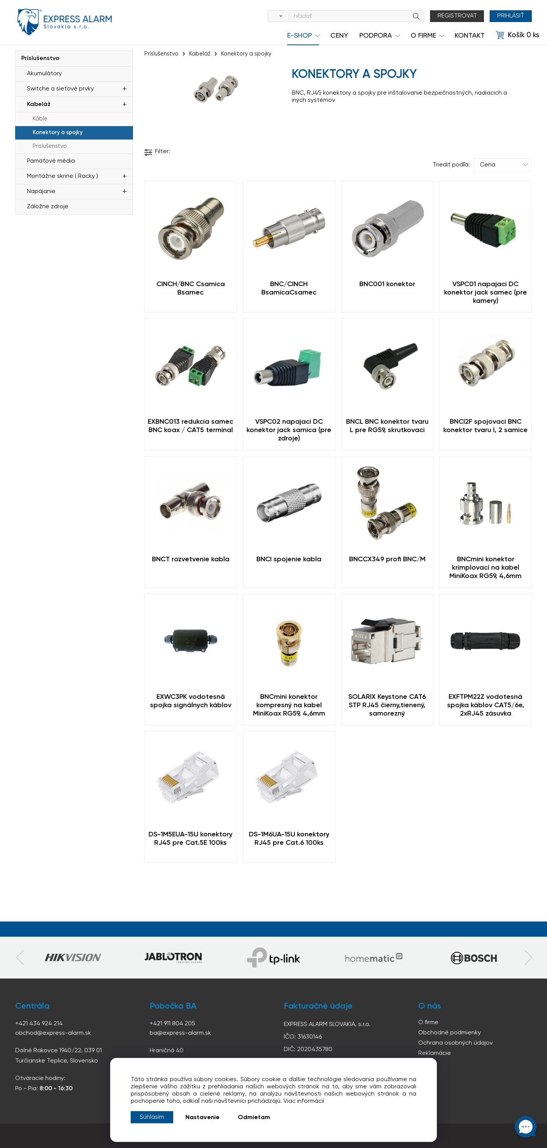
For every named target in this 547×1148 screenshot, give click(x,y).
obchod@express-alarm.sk (53, 1033)
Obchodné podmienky (449, 1033)
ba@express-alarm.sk (180, 1033)
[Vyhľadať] (279, 16)
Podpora (375, 35)
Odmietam (254, 1118)
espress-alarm (64, 22)
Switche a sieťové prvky (60, 89)
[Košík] (517, 35)
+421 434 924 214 (39, 1024)
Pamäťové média (51, 161)
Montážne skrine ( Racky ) (62, 176)
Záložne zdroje (47, 207)
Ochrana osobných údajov (455, 1043)
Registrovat (457, 16)
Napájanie (41, 191)
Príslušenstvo (40, 58)
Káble (40, 119)
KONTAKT (470, 35)
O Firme (423, 35)
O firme (428, 1023)
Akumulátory (44, 74)
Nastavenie (202, 1118)
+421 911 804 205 (172, 1024)
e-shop (299, 35)
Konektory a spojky (57, 132)
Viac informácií (303, 1101)
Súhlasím (152, 1117)
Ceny (339, 35)
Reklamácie (434, 1053)
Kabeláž (39, 104)
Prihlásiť (510, 16)
